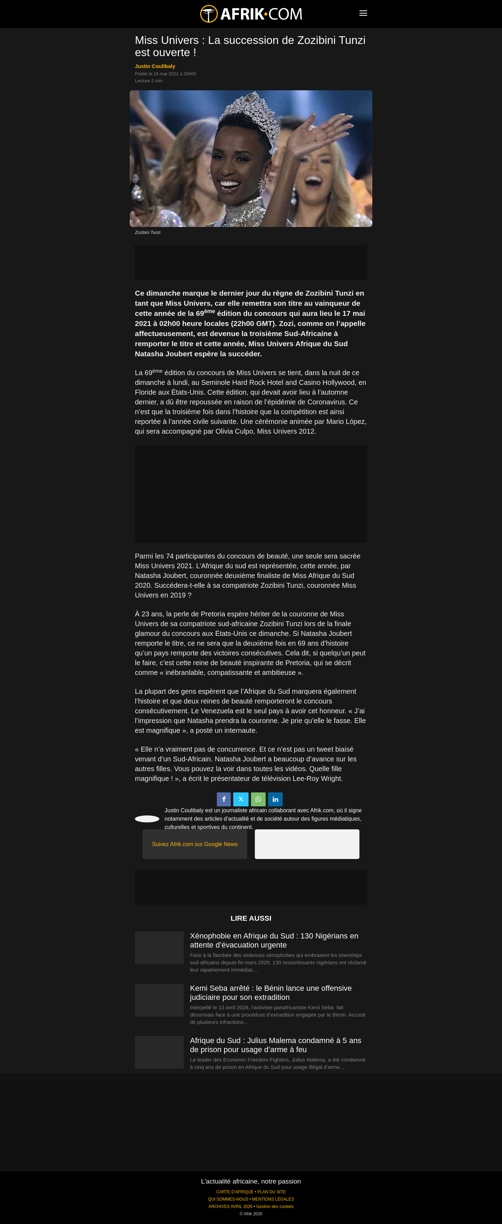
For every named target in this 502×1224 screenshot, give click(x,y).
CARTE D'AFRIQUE (234, 1191)
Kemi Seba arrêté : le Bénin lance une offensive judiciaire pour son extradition (271, 993)
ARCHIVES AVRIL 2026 (230, 1206)
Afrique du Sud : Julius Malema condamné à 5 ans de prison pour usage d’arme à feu (276, 1045)
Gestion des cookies (275, 1206)
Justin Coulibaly (155, 66)
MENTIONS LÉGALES (273, 1199)
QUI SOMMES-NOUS (228, 1199)
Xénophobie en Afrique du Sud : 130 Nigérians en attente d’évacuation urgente (274, 940)
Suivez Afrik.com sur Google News (194, 844)
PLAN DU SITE (271, 1191)
